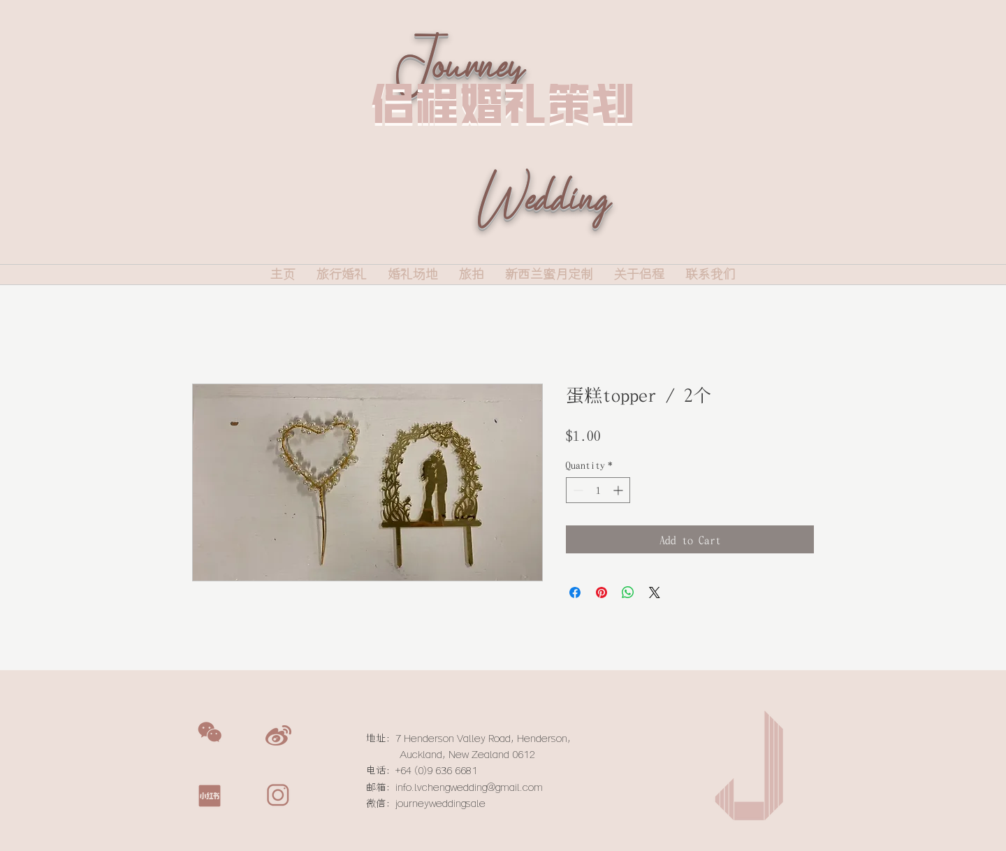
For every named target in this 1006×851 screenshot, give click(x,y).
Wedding (542, 219)
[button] (209, 732)
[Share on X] (654, 592)
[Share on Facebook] (575, 592)
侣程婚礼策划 (503, 103)
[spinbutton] (598, 490)
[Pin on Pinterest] (601, 592)
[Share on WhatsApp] (628, 592)
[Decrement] (576, 490)
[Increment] (619, 490)
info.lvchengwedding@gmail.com (469, 787)
